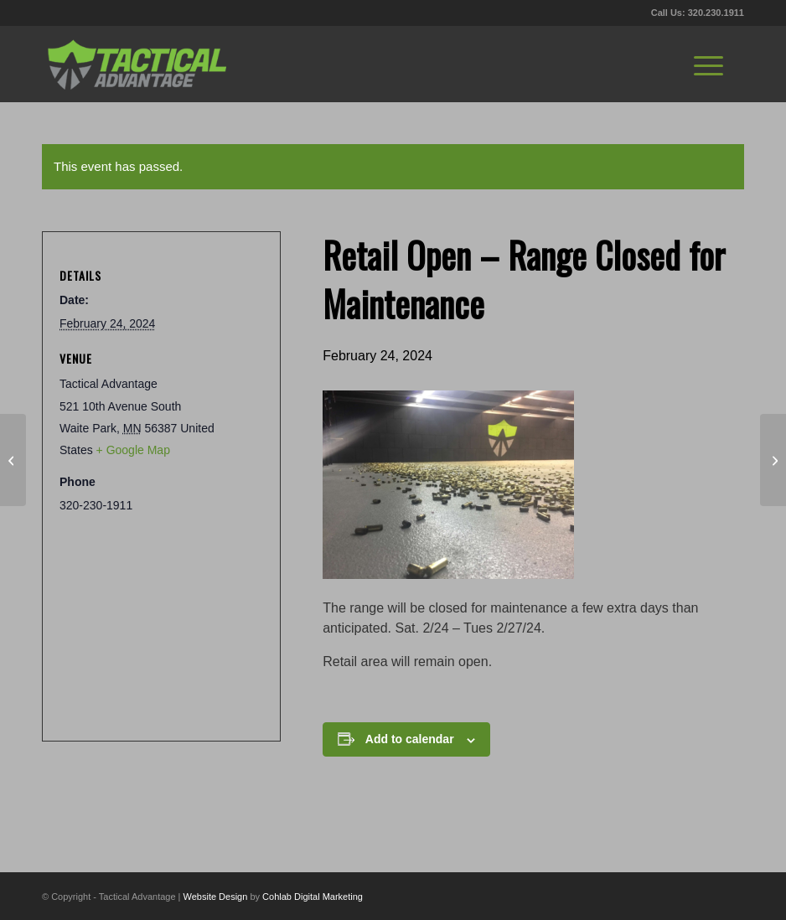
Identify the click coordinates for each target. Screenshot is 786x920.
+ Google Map (133, 450)
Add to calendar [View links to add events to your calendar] (409, 739)
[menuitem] (708, 63)
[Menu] (708, 63)
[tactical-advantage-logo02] (136, 63)
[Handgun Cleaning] (773, 460)
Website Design (216, 897)
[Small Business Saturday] (13, 460)
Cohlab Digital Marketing (312, 897)
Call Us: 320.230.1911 (697, 13)
